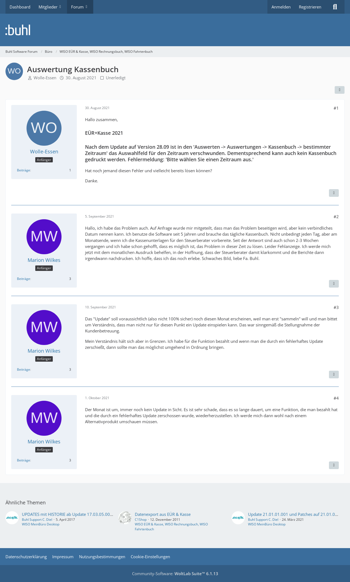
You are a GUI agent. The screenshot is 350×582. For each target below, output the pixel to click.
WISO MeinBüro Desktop (40, 524)
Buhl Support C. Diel (37, 519)
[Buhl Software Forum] (175, 30)
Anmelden (281, 7)
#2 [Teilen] (336, 216)
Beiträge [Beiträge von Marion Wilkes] (23, 278)
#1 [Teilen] (336, 108)
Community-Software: (175, 573)
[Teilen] (340, 90)
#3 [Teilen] (336, 307)
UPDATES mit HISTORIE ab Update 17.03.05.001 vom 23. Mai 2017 (85, 514)
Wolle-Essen (45, 77)
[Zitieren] (334, 193)
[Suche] (335, 7)
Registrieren (310, 7)
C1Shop (141, 519)
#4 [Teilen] (336, 398)
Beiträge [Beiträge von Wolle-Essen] (23, 170)
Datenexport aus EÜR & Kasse (163, 514)
